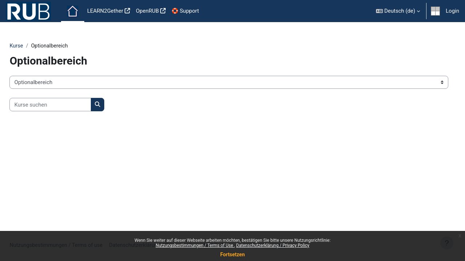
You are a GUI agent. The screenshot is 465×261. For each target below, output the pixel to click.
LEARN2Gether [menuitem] (105, 11)
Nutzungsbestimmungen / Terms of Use (194, 245)
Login (452, 11)
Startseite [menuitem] (72, 11)
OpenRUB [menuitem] (147, 11)
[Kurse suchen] (67, 105)
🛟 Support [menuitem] (185, 11)
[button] (398, 11)
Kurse (33, 46)
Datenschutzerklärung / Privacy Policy (273, 245)
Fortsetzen (232, 254)
